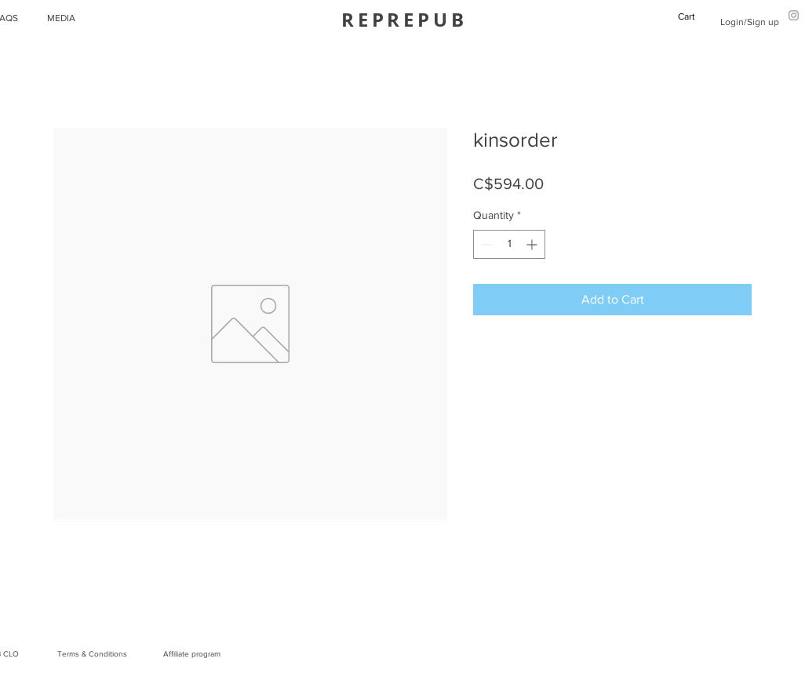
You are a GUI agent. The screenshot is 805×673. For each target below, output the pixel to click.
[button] (693, 16)
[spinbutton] (509, 244)
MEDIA (61, 18)
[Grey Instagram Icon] (793, 15)
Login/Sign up (749, 21)
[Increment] (533, 244)
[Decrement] (485, 244)
